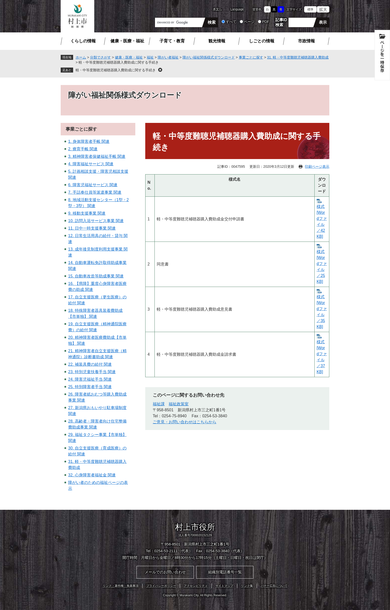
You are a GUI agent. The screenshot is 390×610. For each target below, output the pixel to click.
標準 (310, 9)
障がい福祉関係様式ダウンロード (209, 57)
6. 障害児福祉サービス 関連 (92, 185)
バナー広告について (274, 586)
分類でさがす (100, 57)
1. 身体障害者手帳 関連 (88, 141)
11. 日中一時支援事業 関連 (92, 228)
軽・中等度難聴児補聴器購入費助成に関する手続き (116, 70)
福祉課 (159, 404)
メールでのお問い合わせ (165, 572)
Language (237, 9)
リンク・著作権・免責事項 (121, 586)
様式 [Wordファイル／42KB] (322, 221)
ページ (249, 22)
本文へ (217, 9)
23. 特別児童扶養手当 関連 (92, 372)
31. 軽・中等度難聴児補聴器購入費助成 (298, 57)
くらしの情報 (83, 41)
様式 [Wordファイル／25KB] (322, 267)
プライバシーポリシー (161, 586)
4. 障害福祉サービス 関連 (90, 164)
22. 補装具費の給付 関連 (90, 364)
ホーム (81, 57)
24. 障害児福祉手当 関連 (90, 379)
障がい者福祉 (168, 57)
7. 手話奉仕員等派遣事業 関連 (94, 192)
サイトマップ (224, 586)
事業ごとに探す (251, 57)
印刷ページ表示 (317, 167)
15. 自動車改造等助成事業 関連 (96, 276)
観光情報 (216, 41)
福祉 (150, 57)
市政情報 (306, 41)
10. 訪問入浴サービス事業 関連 (96, 221)
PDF (265, 22)
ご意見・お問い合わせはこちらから (184, 422)
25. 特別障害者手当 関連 (90, 387)
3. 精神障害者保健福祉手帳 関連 (96, 156)
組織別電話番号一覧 (225, 572)
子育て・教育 (172, 41)
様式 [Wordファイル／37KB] (322, 357)
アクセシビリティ (196, 586)
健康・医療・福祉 (127, 41)
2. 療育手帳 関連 (83, 149)
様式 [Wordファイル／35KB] (322, 312)
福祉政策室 (179, 404)
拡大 (323, 9)
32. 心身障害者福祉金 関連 (92, 475)
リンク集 (247, 586)
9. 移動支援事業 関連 (86, 213)
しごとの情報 (261, 41)
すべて (231, 22)
